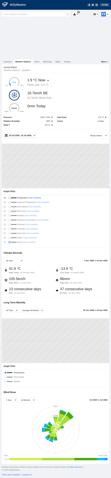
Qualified (26, 70)
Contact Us (27, 475)
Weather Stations (23, 62)
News (37, 62)
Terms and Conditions (11, 475)
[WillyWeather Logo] (16, 5)
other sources (75, 467)
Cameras (8, 62)
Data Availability (35, 198)
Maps (57, 62)
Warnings (47, 62)
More (103, 62)
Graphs (67, 62)
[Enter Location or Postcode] (36, 14)
